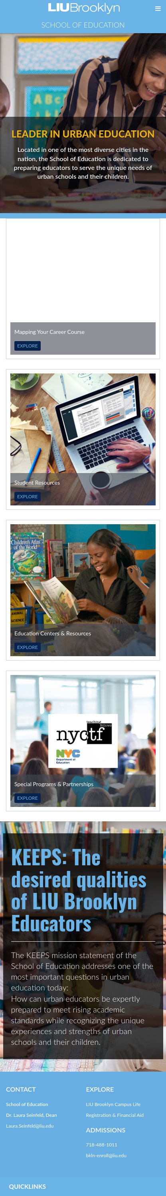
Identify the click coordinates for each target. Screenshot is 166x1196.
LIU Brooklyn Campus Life (113, 1104)
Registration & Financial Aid (115, 1115)
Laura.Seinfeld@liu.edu (29, 1126)
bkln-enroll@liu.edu (106, 1155)
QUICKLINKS (27, 1186)
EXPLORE (27, 346)
